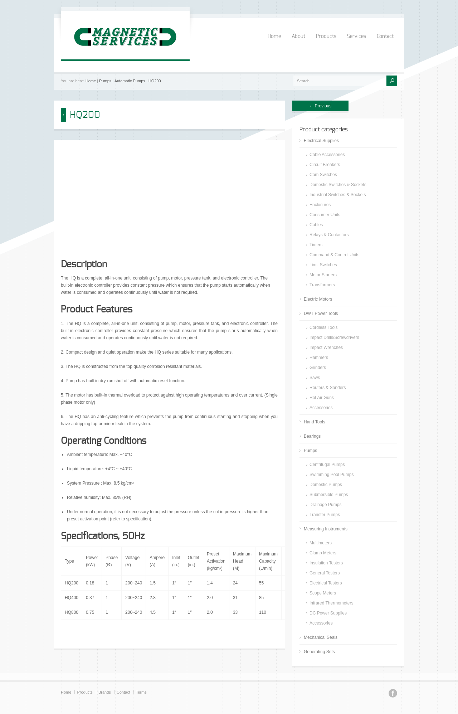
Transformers (322, 284)
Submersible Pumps (329, 494)
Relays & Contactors (329, 234)
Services (356, 36)
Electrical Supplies (321, 140)
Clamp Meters (323, 552)
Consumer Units (325, 214)
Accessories (321, 407)
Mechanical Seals (320, 637)
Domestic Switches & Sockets (338, 184)
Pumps (105, 81)
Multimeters (321, 542)
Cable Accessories (327, 154)
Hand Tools (314, 421)
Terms (141, 692)
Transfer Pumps (325, 514)
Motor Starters (323, 274)
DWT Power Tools (321, 313)
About (298, 36)
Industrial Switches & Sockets (338, 194)
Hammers (319, 357)
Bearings (312, 436)
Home (274, 36)
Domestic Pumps (326, 484)
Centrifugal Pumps (327, 464)
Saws (315, 377)
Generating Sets (319, 651)
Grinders (318, 367)
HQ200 (154, 81)
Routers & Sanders (328, 387)
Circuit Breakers (325, 164)
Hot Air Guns (322, 397)
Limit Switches (323, 264)
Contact (385, 36)
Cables (316, 224)
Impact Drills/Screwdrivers (334, 337)
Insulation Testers (326, 562)
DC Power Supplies (328, 613)
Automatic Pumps (129, 81)
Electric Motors (318, 299)
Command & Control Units (334, 254)
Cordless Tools (323, 327)
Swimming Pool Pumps (332, 474)
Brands (104, 692)
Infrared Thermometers (332, 603)
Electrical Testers (326, 583)
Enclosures (320, 204)
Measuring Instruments (325, 528)
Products (326, 36)
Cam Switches (323, 174)
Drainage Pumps (325, 504)
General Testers (325, 572)
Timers (316, 244)
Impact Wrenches (326, 347)
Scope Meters (323, 593)
